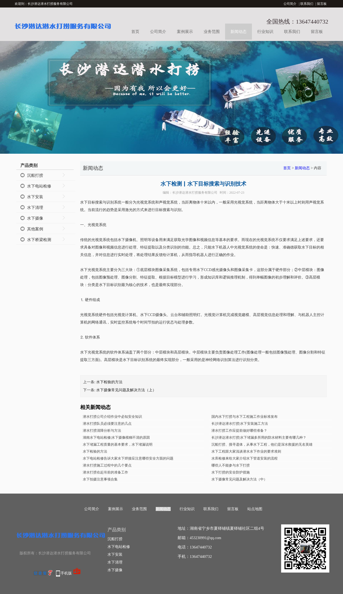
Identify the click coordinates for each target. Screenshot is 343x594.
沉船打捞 (35, 175)
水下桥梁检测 (39, 240)
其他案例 (35, 229)
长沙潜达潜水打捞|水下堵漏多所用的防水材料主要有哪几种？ (258, 437)
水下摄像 (35, 218)
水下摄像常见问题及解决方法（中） (239, 479)
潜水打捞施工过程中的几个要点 (107, 465)
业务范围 (212, 31)
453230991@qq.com (205, 538)
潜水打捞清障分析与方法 (102, 430)
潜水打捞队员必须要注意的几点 (107, 424)
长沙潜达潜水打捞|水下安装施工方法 (239, 424)
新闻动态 (238, 31)
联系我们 (306, 4)
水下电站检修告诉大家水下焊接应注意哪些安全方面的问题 (128, 458)
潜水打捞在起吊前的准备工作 (105, 472)
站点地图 (254, 509)
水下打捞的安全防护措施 (230, 472)
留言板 (322, 4)
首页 (135, 31)
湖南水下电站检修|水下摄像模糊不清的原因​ (116, 437)
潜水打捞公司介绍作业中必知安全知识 (112, 417)
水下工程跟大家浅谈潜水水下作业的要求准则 (246, 451)
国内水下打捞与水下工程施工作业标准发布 (244, 417)
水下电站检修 (39, 186)
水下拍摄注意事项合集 (100, 479)
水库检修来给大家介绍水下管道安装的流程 (244, 458)
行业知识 (265, 31)
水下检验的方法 (109, 382)
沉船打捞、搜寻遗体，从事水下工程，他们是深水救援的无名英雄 (261, 444)
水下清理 (35, 207)
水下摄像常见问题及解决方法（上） (126, 390)
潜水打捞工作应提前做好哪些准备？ (239, 430)
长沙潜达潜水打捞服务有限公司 (194, 192)
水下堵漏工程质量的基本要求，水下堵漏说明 (117, 444)
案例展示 (185, 31)
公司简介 (290, 4)
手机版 (66, 573)
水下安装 (35, 197)
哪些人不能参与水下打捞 (230, 465)
